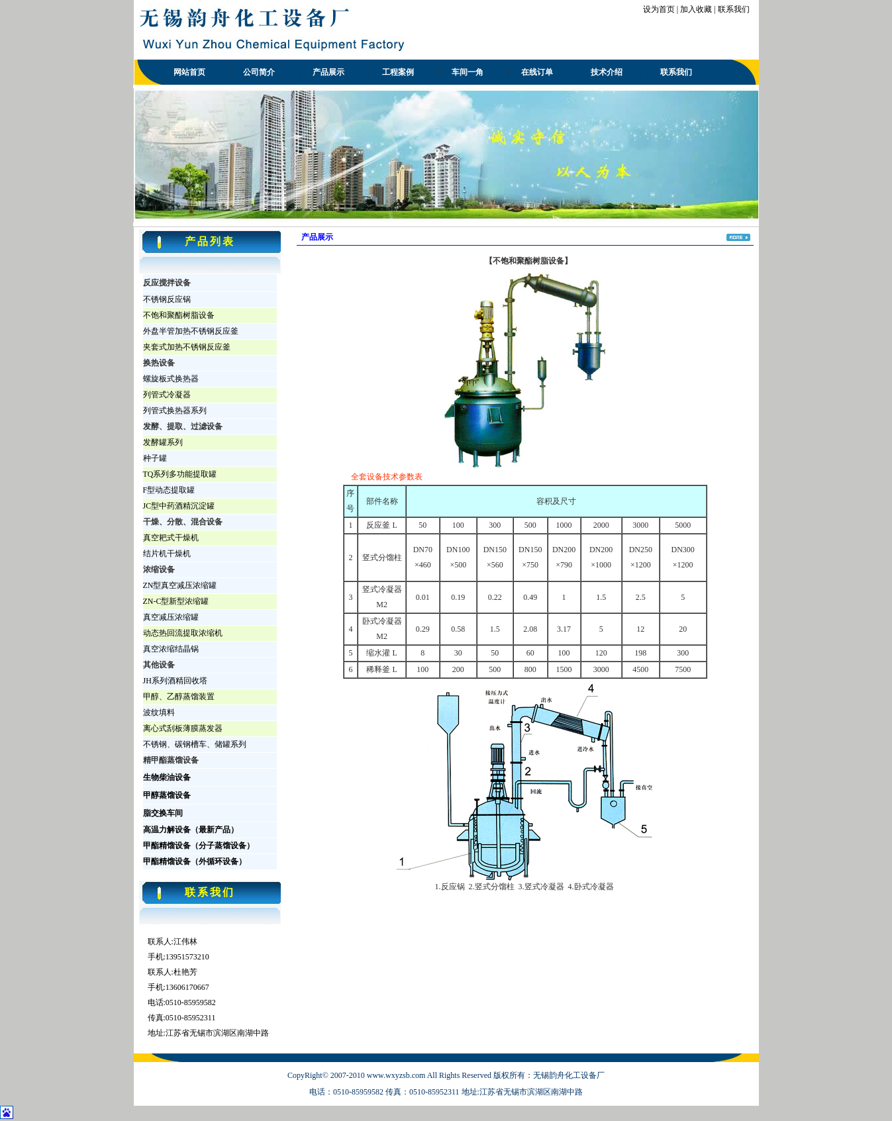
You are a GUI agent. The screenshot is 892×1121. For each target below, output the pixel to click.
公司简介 (259, 72)
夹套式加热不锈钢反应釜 (186, 347)
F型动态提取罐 (169, 490)
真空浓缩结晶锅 (171, 649)
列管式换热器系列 (175, 410)
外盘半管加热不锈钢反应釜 (190, 331)
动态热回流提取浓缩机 (183, 633)
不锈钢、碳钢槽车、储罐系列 (194, 744)
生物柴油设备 (167, 777)
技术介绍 (606, 72)
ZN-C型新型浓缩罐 (176, 601)
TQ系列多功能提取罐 (180, 474)
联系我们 (734, 9)
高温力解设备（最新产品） (190, 829)
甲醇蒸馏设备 (167, 795)
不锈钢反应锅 (167, 299)
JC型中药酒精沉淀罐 (179, 506)
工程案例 (398, 72)
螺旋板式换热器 (171, 378)
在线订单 (537, 72)
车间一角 (467, 72)
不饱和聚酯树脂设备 (179, 315)
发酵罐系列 (163, 442)
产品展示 (328, 72)
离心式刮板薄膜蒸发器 (183, 728)
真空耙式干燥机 (171, 537)
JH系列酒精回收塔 (175, 680)
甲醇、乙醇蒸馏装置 (179, 696)
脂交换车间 (163, 813)
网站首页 (189, 72)
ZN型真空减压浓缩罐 (180, 585)
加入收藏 (696, 9)
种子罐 (155, 458)
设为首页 (659, 9)
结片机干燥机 (167, 553)
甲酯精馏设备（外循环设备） (194, 861)
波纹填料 (159, 712)
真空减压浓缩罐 (171, 617)
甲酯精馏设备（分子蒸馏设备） (198, 845)
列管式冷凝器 (167, 394)
